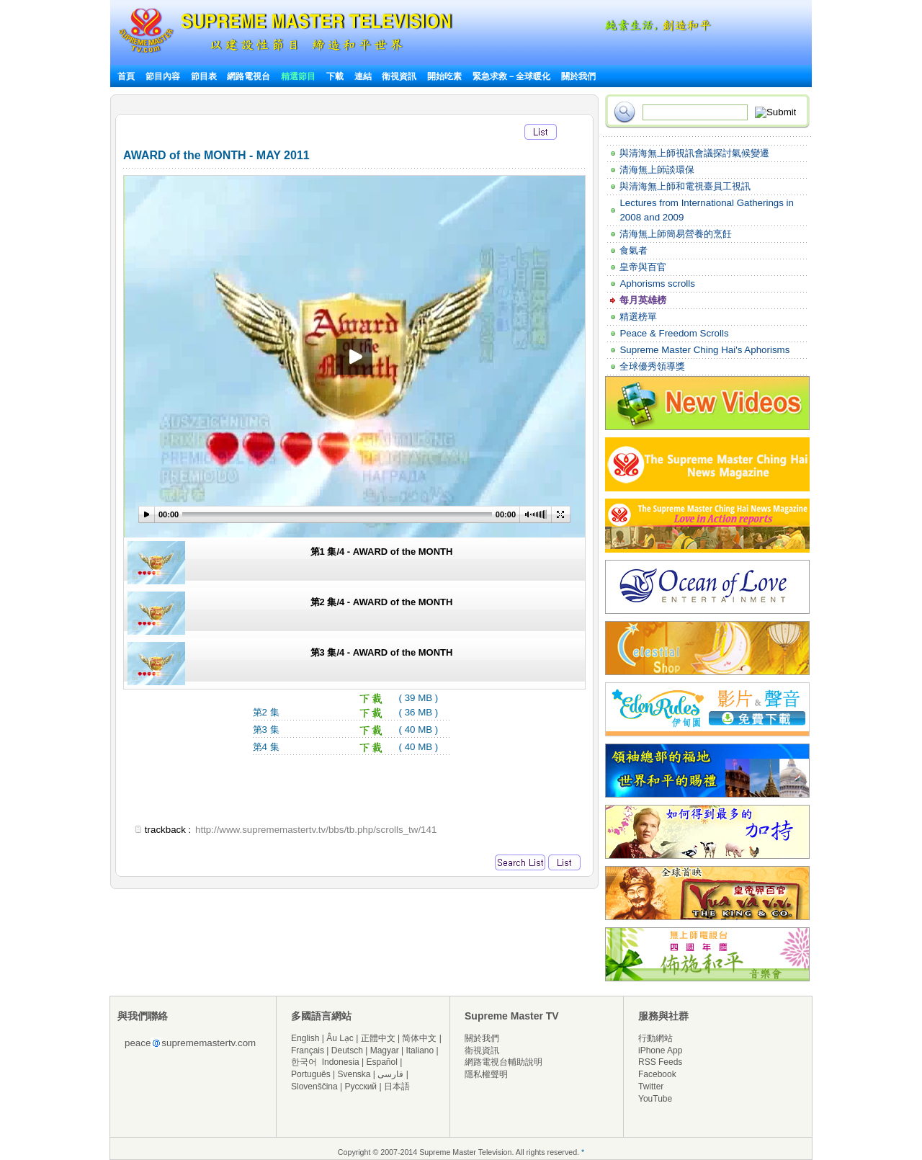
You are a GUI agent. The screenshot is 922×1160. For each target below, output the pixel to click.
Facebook (657, 1074)
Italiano (420, 1050)
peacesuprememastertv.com (190, 1043)
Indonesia (340, 1062)
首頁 (126, 76)
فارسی (390, 1074)
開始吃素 (444, 76)
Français (307, 1050)
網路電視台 (249, 76)
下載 (335, 76)
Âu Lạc (340, 1038)
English (305, 1038)
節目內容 (163, 76)
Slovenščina (314, 1086)
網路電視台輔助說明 (503, 1062)
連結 (363, 76)
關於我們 (578, 76)
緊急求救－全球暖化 (511, 76)
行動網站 (655, 1038)
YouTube (655, 1099)
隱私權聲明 (486, 1074)
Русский (361, 1086)
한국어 (304, 1062)
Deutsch (347, 1050)
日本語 (397, 1086)
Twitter (650, 1086)
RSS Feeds (660, 1062)
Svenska (354, 1074)
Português (311, 1074)
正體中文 (378, 1038)
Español (382, 1062)
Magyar (384, 1050)
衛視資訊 (399, 76)
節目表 (204, 76)
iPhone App (660, 1050)
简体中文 (419, 1038)
